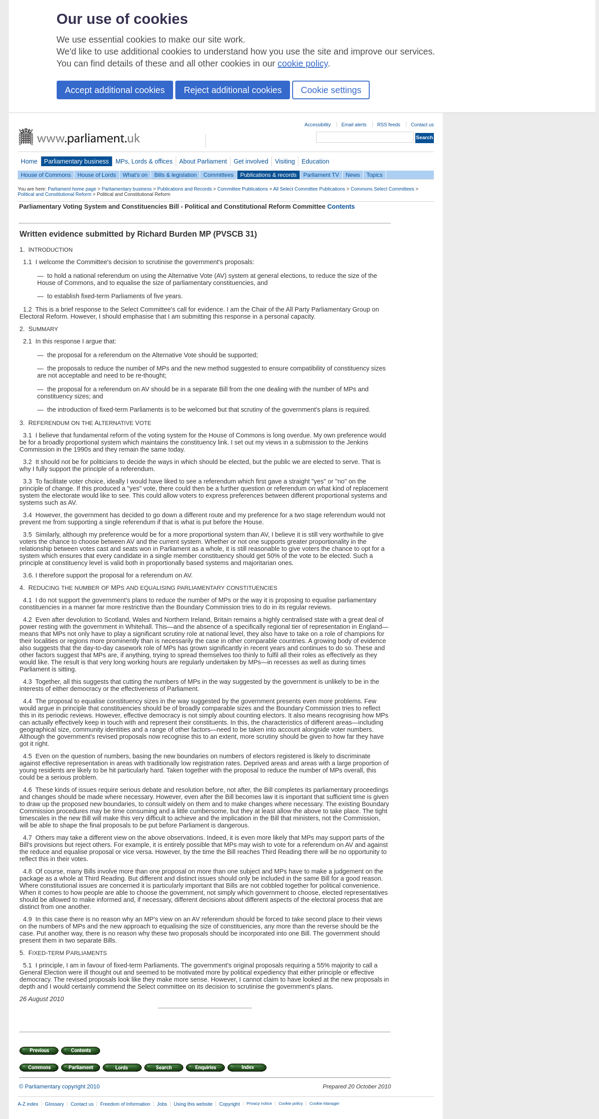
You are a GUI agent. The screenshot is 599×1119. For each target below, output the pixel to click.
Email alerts (354, 124)
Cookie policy (290, 1103)
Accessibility (318, 124)
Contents (341, 206)
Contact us (422, 124)
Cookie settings (331, 90)
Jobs (162, 1104)
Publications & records (268, 175)
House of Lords (96, 175)
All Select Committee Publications (309, 188)
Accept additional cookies (115, 90)
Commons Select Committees (382, 188)
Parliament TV (321, 175)
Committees (218, 175)
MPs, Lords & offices (144, 161)
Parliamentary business (76, 161)
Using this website (193, 1104)
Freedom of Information (125, 1104)
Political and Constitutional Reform (54, 194)
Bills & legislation (175, 175)
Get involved (251, 161)
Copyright (229, 1104)
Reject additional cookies (233, 90)
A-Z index (28, 1104)
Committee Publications (242, 188)
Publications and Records (184, 188)
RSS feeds (388, 124)
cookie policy (303, 63)
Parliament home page (72, 188)
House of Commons (46, 175)
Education (315, 161)
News (353, 175)
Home (29, 161)
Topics (375, 175)
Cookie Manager (324, 1103)
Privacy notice (259, 1103)
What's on (135, 175)
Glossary (54, 1104)
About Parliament (203, 161)
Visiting (285, 161)
